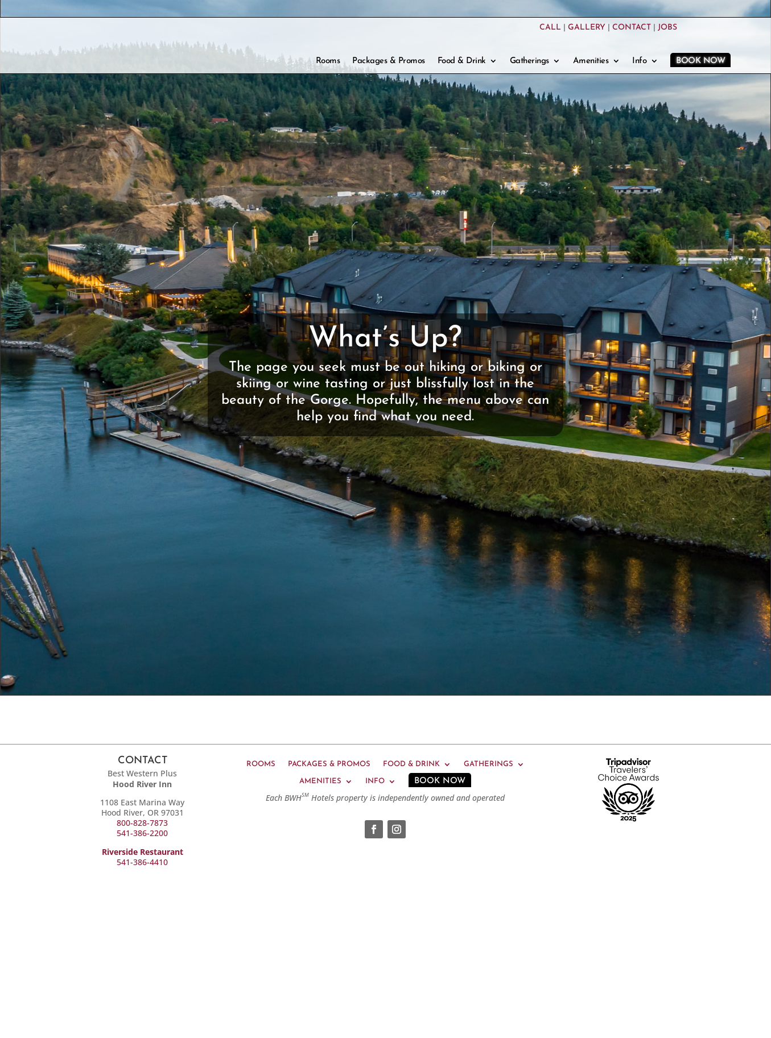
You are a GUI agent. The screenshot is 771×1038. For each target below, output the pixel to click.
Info (639, 61)
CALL (550, 27)
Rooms (328, 61)
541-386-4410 (142, 862)
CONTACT (631, 27)
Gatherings (529, 61)
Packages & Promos (388, 61)
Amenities (591, 61)
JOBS (667, 27)
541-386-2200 (142, 833)
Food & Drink (462, 61)
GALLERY (586, 27)
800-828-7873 (142, 822)
